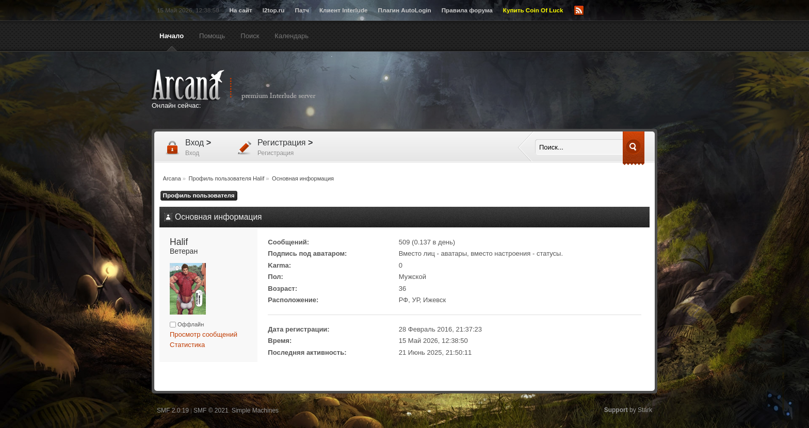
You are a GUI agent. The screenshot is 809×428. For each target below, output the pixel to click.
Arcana (244, 85)
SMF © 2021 (211, 410)
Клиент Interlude (343, 10)
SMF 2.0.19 (173, 410)
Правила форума (467, 10)
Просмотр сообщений (203, 334)
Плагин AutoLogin (404, 10)
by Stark (628, 410)
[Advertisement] (505, 91)
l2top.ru (274, 10)
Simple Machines (255, 410)
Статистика (187, 345)
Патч (302, 10)
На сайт (240, 10)
